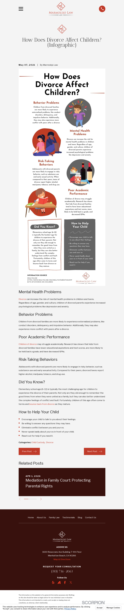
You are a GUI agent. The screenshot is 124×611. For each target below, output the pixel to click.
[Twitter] (70, 582)
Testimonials (68, 517)
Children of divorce (28, 344)
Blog (80, 517)
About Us (41, 517)
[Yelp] (53, 582)
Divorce (22, 299)
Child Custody (38, 442)
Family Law (54, 517)
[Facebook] (64, 582)
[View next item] (42, 499)
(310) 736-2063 (62, 571)
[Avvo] (59, 582)
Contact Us (90, 517)
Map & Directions (62, 559)
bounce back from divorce (42, 404)
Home (31, 517)
